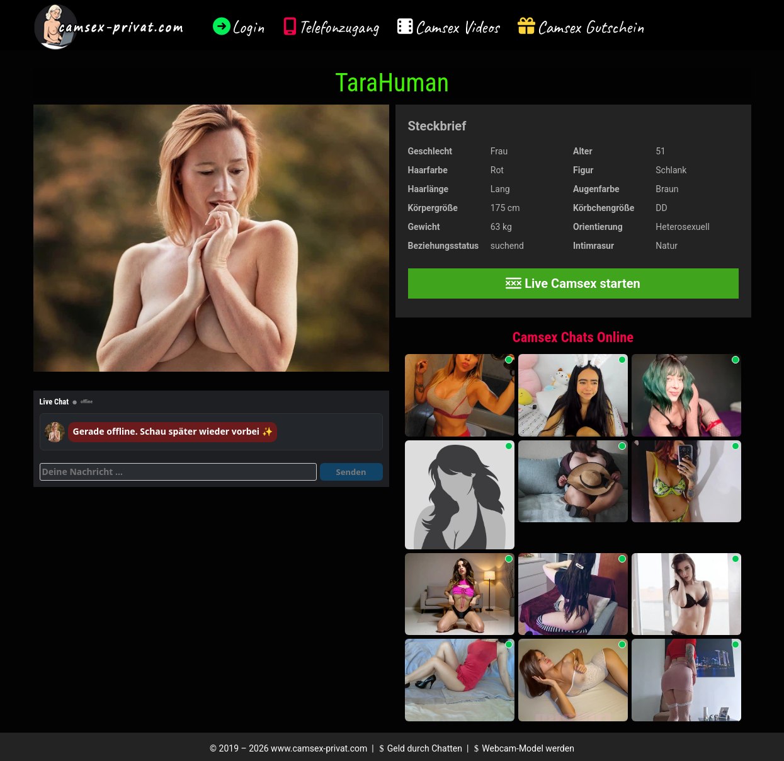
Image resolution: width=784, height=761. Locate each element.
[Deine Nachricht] (178, 472)
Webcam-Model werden (522, 748)
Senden (351, 472)
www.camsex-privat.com (319, 748)
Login (248, 27)
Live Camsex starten (573, 283)
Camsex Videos (457, 27)
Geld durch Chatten (419, 748)
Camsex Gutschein (590, 27)
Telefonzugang (338, 27)
